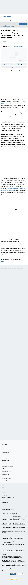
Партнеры (3, 505)
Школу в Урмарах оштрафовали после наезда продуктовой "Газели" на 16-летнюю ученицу (14, 243)
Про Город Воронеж (5, 449)
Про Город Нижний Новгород (7, 466)
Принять (23, 24)
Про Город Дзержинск (6, 468)
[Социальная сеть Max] (14, 67)
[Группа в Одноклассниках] (5, 480)
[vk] (12, 209)
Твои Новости (4, 444)
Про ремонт (15, 20)
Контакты (3, 490)
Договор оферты (5, 495)
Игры (10, 20)
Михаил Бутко (18, 46)
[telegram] (16, 209)
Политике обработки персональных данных (8, 26)
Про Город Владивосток (6, 471)
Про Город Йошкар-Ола (6, 446)
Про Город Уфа (4, 463)
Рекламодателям (5, 502)
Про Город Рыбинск (5, 460)
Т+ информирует (4, 20)
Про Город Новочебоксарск (7, 441)
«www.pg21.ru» (11, 509)
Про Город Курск (5, 458)
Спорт (4, 41)
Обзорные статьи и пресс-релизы (8, 497)
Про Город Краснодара (6, 474)
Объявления (4, 492)
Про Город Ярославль (6, 454)
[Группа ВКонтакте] (7, 64)
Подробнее (9, 542)
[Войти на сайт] (26, 16)
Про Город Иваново (5, 452)
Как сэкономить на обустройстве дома (14, 260)
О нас (3, 487)
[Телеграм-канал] (20, 64)
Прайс (3, 500)
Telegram (3, 485)
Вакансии (21, 20)
